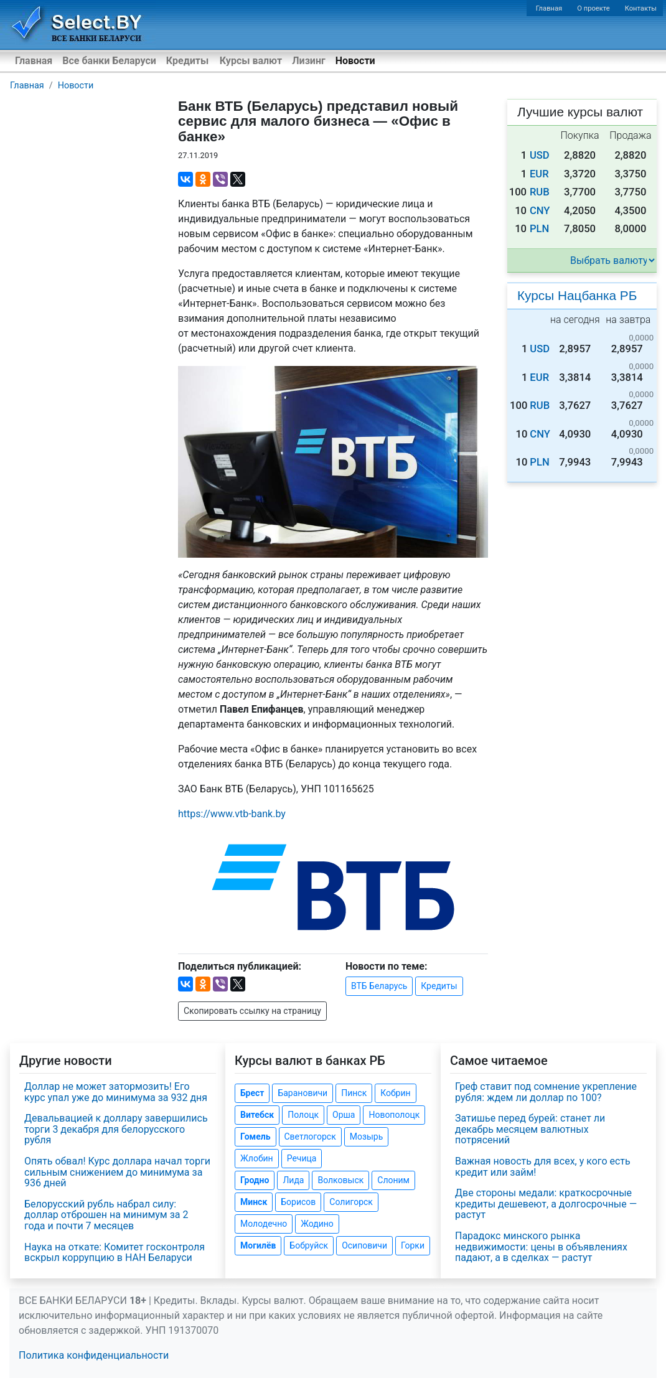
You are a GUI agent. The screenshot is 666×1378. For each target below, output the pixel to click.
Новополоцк (394, 1115)
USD (540, 155)
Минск (253, 1202)
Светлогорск (310, 1136)
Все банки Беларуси (109, 61)
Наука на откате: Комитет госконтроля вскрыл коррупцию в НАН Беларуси (114, 1252)
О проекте (593, 8)
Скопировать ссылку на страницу (252, 1011)
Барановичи (302, 1093)
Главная (549, 8)
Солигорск (351, 1202)
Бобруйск (308, 1245)
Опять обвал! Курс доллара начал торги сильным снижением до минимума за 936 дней (117, 1172)
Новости (355, 61)
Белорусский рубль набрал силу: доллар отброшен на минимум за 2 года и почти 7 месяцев (106, 1215)
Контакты (641, 8)
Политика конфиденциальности (94, 1355)
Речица (302, 1158)
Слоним (393, 1180)
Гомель (255, 1136)
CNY (540, 211)
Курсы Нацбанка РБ (577, 295)
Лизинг (308, 61)
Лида (293, 1180)
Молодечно (263, 1224)
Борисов (298, 1202)
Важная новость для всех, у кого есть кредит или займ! (543, 1166)
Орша (343, 1115)
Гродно (254, 1180)
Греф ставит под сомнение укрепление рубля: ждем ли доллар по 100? (546, 1092)
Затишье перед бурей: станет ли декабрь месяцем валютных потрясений (530, 1129)
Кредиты (187, 61)
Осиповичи (364, 1245)
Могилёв (258, 1245)
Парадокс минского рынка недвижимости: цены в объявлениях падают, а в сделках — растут (541, 1246)
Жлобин (256, 1158)
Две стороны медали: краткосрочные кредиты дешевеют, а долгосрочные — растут (546, 1204)
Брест (252, 1093)
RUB (540, 192)
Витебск (257, 1115)
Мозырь (366, 1136)
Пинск (354, 1093)
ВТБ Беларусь (379, 986)
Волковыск (340, 1180)
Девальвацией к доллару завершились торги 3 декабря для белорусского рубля (116, 1129)
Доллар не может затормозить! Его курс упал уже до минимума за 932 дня (115, 1092)
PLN (539, 229)
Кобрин (395, 1093)
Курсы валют (251, 61)
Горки (412, 1245)
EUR (539, 174)
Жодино (317, 1224)
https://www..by (232, 814)
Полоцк (303, 1115)
